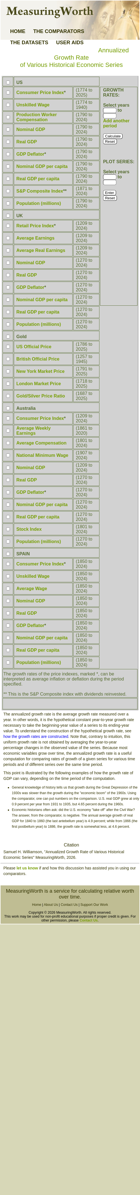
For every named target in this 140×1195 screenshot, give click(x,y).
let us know (27, 868)
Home (36, 905)
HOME (17, 31)
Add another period (116, 123)
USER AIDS (69, 42)
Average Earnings (35, 238)
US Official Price (34, 346)
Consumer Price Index (40, 92)
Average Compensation (41, 443)
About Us (51, 905)
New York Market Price (40, 371)
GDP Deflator (30, 154)
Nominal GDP (30, 129)
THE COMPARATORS (58, 31)
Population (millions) (38, 203)
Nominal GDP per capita (42, 166)
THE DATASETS (29, 42)
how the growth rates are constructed (35, 736)
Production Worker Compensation (36, 117)
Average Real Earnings (40, 250)
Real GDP (26, 141)
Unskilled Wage (33, 104)
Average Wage (31, 588)
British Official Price (37, 359)
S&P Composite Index (39, 191)
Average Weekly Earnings (33, 431)
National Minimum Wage (42, 455)
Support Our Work (94, 905)
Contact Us (69, 905)
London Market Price (38, 383)
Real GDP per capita (37, 178)
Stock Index (29, 529)
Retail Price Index (35, 225)
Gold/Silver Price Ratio (40, 396)
